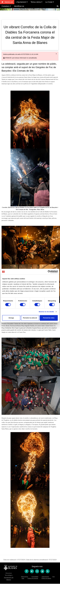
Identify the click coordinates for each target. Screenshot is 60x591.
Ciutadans (6, 6)
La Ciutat (49, 2)
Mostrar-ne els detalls (46, 311)
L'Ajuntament (22, 2)
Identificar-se (19, 6)
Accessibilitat (34, 576)
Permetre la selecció (30, 318)
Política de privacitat (33, 578)
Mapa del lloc (24, 576)
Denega (11, 318)
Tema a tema (36, 2)
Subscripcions (45, 576)
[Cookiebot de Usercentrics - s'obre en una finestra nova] (49, 271)
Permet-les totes (48, 318)
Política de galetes (46, 578)
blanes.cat (7, 2)
